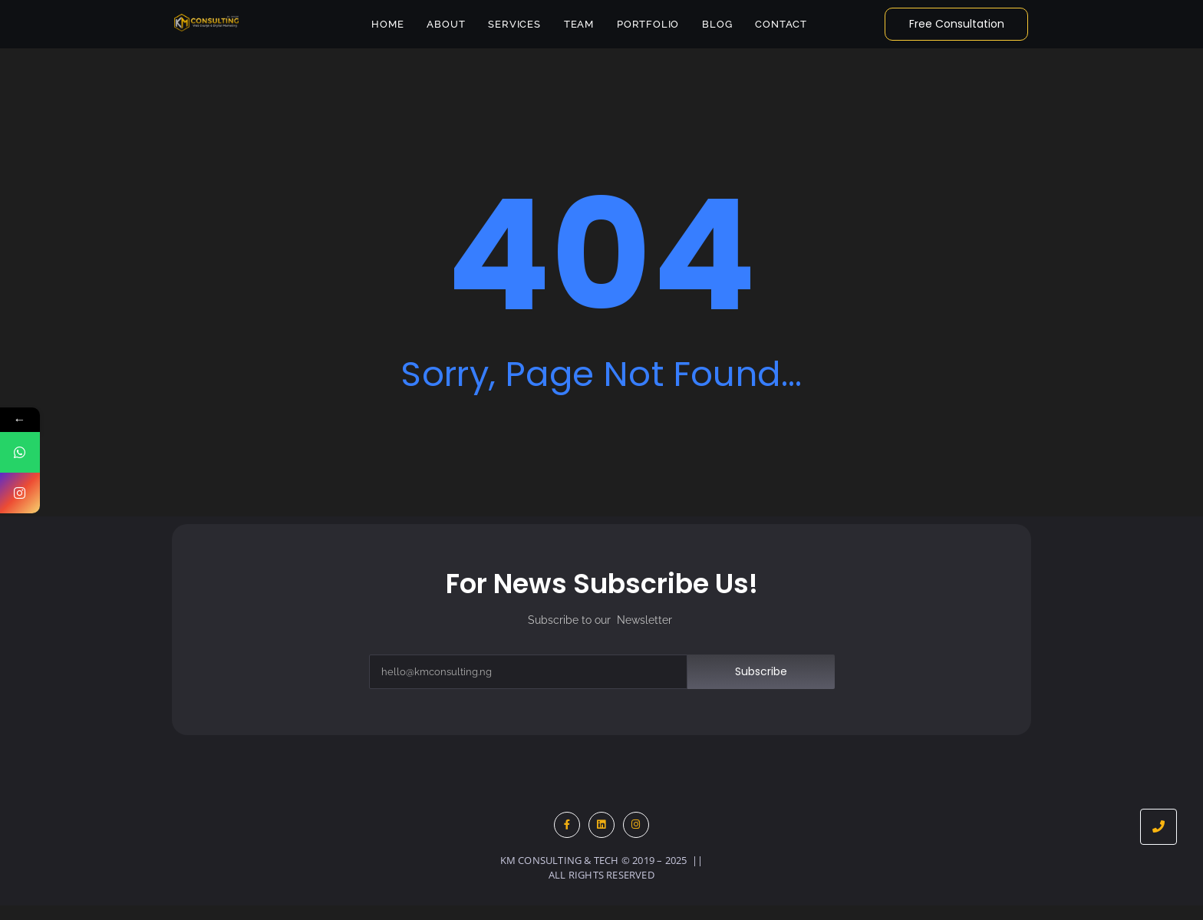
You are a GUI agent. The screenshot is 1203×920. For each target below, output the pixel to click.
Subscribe (761, 671)
